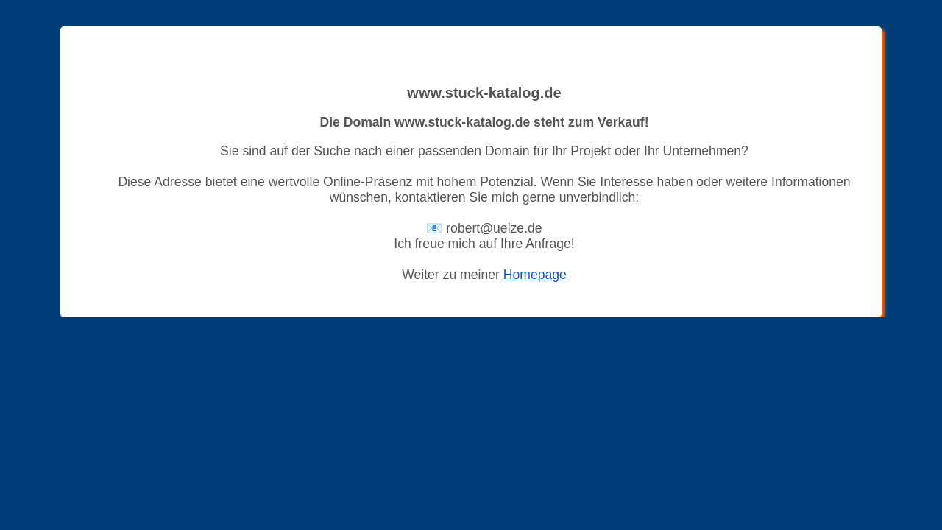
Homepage (535, 274)
